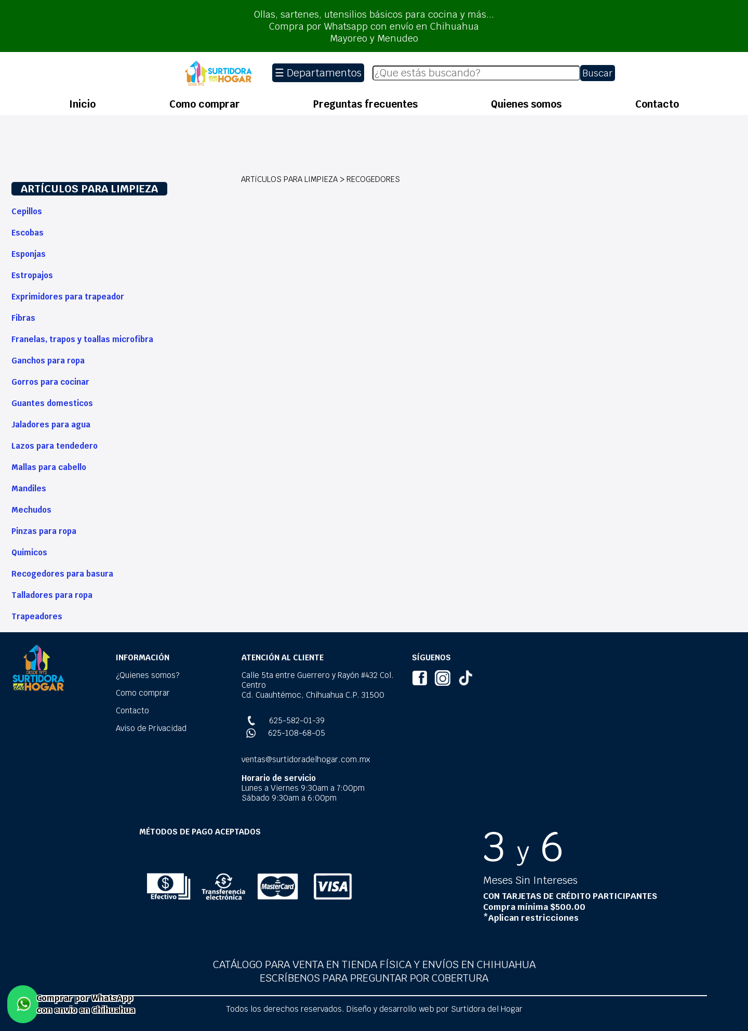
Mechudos (31, 510)
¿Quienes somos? (147, 675)
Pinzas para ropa (43, 531)
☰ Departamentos (318, 73)
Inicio (82, 104)
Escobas (27, 233)
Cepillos (26, 211)
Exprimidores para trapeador (67, 297)
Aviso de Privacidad (151, 728)
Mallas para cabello (48, 467)
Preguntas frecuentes (365, 104)
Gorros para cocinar (50, 382)
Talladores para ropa (51, 595)
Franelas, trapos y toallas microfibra (82, 339)
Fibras (23, 318)
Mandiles (28, 488)
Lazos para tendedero (54, 446)
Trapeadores (36, 616)
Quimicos (29, 552)
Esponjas (28, 254)
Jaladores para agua (50, 424)
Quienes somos (526, 104)
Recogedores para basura (62, 574)
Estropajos (32, 275)
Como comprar (204, 104)
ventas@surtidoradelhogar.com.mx (306, 759)
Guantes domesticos (52, 403)
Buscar (597, 73)
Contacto (657, 104)
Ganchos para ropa (48, 361)
